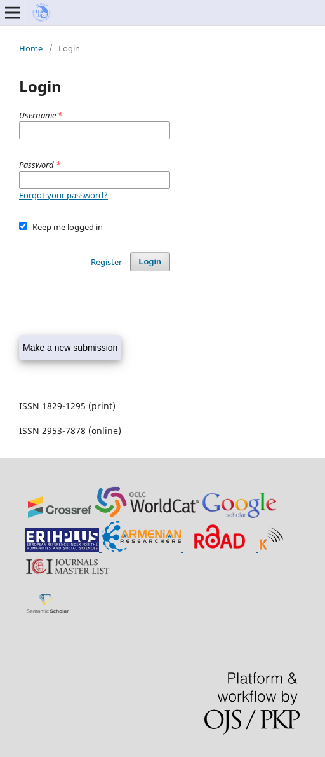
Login (150, 261)
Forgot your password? (63, 195)
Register (106, 262)
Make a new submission (70, 348)
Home (31, 48)
